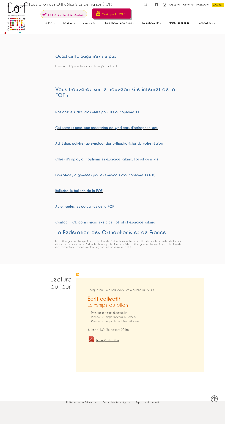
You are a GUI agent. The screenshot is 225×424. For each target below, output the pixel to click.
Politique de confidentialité (81, 402)
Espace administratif (147, 402)
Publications (206, 23)
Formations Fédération (119, 23)
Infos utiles (89, 23)
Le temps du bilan (107, 340)
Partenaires (202, 4)
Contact (217, 4)
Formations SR (151, 23)
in (162, 4)
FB (153, 4)
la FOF (49, 23)
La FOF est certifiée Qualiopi (66, 15)
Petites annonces (178, 23)
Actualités (174, 4)
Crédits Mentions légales (116, 402)
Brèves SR (188, 4)
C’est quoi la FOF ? (114, 14)
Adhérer (68, 23)
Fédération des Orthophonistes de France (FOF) (70, 4)
